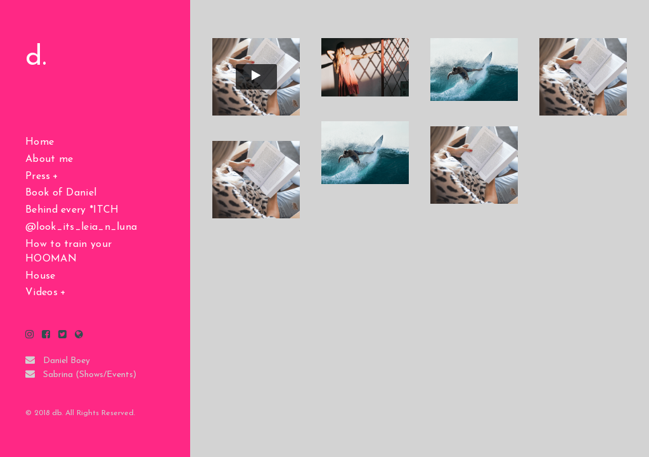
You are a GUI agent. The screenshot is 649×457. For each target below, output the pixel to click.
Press (38, 176)
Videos (41, 293)
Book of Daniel (60, 193)
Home (39, 142)
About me (49, 159)
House (40, 276)
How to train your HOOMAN (68, 251)
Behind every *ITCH (72, 210)
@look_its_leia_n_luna (81, 227)
